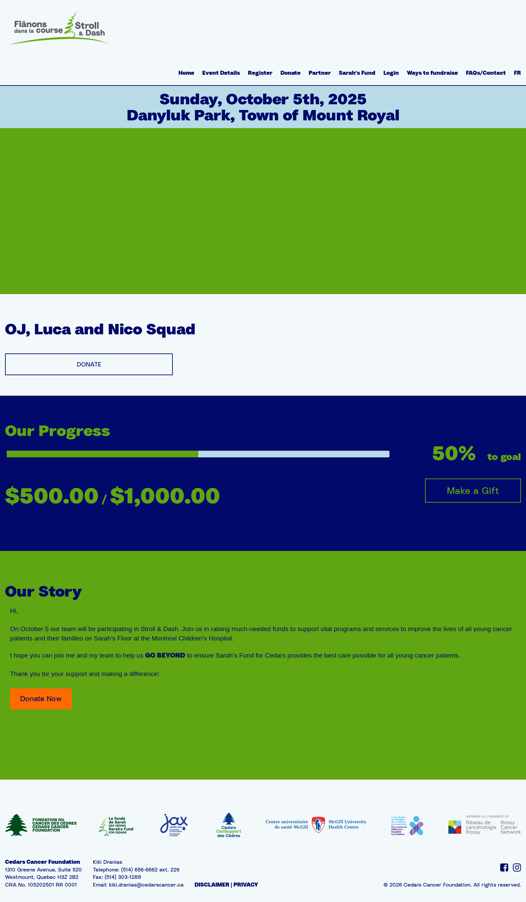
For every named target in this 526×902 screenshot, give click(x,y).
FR (517, 72)
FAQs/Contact (486, 72)
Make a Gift (473, 490)
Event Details (221, 72)
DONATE (89, 364)
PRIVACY (245, 884)
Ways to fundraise (432, 72)
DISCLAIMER (212, 884)
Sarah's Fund (357, 72)
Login (391, 72)
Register (260, 72)
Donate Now (41, 698)
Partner (320, 72)
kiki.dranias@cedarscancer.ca (146, 884)
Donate (290, 72)
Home (186, 72)
